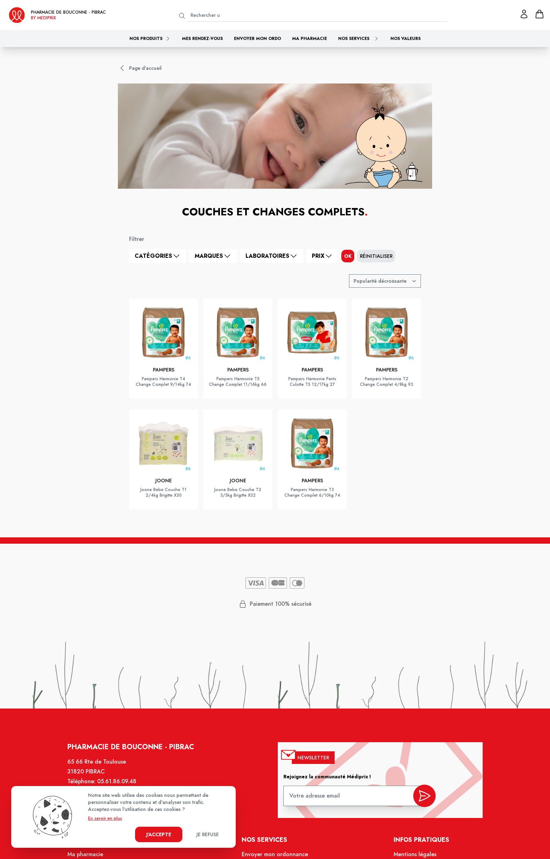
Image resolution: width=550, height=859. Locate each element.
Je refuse (207, 834)
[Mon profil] (524, 14)
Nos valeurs (405, 38)
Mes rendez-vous (202, 38)
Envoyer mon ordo (257, 38)
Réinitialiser (376, 256)
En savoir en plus (105, 818)
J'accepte (158, 834)
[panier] (539, 14)
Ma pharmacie (309, 38)
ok (347, 256)
